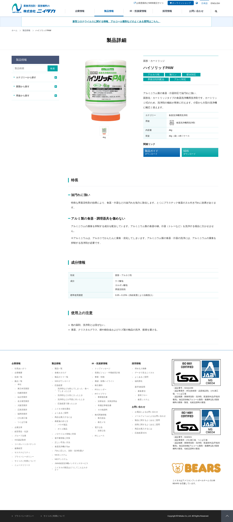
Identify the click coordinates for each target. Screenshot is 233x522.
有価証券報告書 (104, 405)
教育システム (143, 399)
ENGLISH (215, 3)
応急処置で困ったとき (67, 403)
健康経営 (18, 448)
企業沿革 (18, 427)
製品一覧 (58, 368)
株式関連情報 (100, 415)
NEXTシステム (61, 459)
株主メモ (102, 422)
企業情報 (80, 11)
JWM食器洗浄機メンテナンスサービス (71, 463)
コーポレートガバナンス (25, 444)
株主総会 (102, 418)
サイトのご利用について (25, 461)
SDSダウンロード (62, 381)
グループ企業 (20, 436)
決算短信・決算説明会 (107, 401)
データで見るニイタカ (144, 373)
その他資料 (102, 410)
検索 (53, 68)
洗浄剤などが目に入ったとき (70, 395)
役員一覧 (18, 377)
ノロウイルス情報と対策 (65, 434)
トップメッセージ (102, 368)
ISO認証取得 (20, 440)
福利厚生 (139, 381)
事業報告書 (102, 397)
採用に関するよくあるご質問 (147, 424)
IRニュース (99, 436)
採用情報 (167, 11)
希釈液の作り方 (61, 421)
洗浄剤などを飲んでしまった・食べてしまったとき (73, 389)
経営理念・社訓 (21, 431)
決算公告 (102, 431)
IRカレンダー (100, 389)
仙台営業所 (22, 397)
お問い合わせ (196, 11)
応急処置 (58, 385)
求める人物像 (140, 368)
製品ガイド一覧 (61, 377)
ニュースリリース (22, 465)
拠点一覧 (18, 381)
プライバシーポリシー (24, 457)
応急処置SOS (141, 433)
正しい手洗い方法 (62, 442)
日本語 (204, 3)
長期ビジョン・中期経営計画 (107, 373)
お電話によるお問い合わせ (146, 412)
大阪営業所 (22, 405)
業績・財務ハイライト (104, 381)
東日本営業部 (23, 388)
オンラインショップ (180, 5)
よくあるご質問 (61, 413)
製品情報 (109, 11)
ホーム (14, 30)
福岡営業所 (22, 414)
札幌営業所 (22, 393)
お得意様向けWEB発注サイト (148, 5)
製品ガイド (159, 152)
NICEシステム (61, 455)
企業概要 (18, 373)
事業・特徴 (99, 377)
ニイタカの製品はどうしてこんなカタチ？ (71, 468)
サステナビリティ (22, 452)
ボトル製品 (62, 429)
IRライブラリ (100, 394)
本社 (19, 384)
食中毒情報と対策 (62, 438)
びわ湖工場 (22, 418)
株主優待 (99, 385)
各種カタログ (60, 373)
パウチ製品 (62, 425)
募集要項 (141, 391)
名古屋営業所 (23, 401)
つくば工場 (22, 422)
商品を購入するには (63, 417)
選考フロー (142, 395)
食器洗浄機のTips (62, 446)
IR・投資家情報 (138, 11)
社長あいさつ (20, 368)
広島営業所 (22, 410)
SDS (197, 152)
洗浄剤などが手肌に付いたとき (71, 399)
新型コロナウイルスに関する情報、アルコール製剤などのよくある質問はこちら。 (116, 21)
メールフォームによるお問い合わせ (150, 416)
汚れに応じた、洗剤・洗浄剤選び (69, 451)
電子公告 (99, 427)
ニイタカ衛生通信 (62, 409)
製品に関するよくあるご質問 (147, 420)
